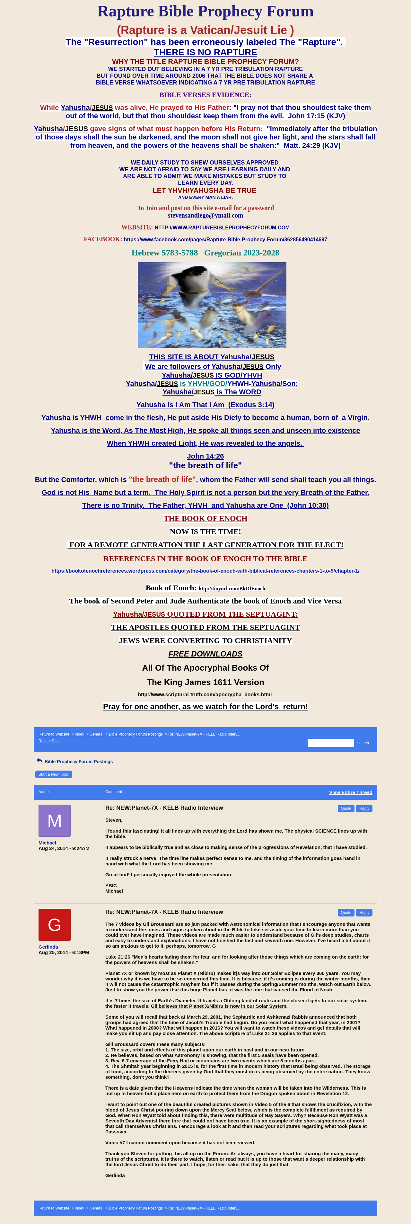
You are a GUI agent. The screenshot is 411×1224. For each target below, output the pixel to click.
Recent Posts (50, 741)
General (96, 734)
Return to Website (54, 734)
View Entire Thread (350, 792)
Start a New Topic (54, 774)
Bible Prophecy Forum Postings (136, 734)
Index (79, 734)
